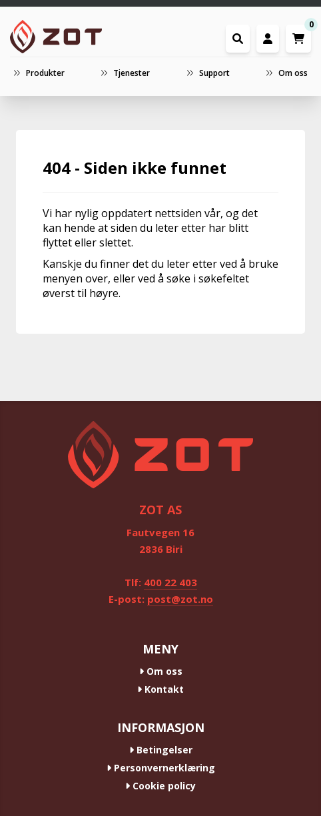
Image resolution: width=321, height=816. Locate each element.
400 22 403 (170, 582)
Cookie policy (160, 785)
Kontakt (160, 689)
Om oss (160, 671)
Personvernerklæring (161, 767)
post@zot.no (180, 599)
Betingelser (160, 749)
